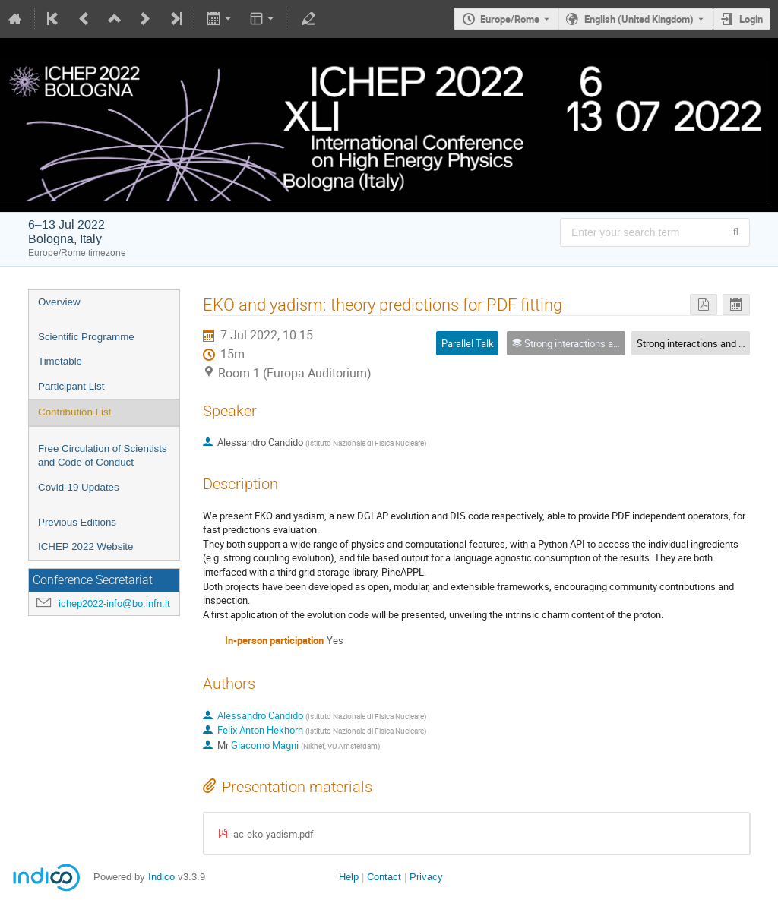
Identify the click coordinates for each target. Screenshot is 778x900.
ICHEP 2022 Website (85, 546)
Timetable (60, 361)
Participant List (71, 386)
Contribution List (74, 412)
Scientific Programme (86, 337)
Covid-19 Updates (78, 487)
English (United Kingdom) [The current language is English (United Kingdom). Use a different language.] (639, 19)
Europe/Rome (509, 19)
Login (751, 19)
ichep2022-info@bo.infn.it (114, 603)
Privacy (426, 876)
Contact (384, 876)
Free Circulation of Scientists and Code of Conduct (102, 456)
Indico (161, 876)
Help (349, 876)
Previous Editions (77, 522)
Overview (59, 302)
